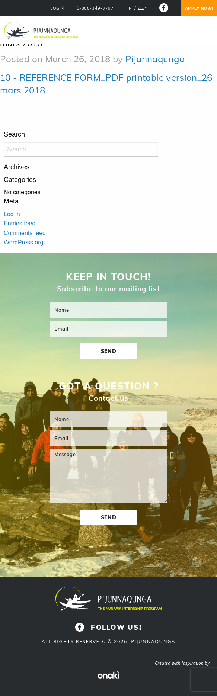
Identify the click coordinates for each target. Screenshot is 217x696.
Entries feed (19, 223)
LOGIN (57, 8)
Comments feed (25, 233)
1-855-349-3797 (95, 8)
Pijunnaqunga (155, 58)
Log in (12, 214)
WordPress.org (23, 242)
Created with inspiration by (182, 663)
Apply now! (199, 8)
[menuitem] (129, 8)
